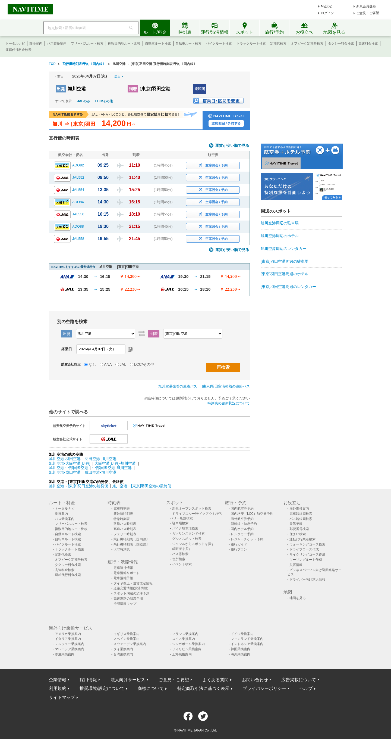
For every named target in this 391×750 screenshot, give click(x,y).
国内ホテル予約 (242, 529)
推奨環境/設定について (102, 688)
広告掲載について (298, 679)
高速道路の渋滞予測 (128, 598)
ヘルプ (306, 688)
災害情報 (295, 565)
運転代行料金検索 (18, 50)
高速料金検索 (368, 43)
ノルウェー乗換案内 (69, 644)
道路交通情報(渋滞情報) (130, 588)
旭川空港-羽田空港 (65, 459)
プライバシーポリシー (264, 688)
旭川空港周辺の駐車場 (280, 223)
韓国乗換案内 (240, 649)
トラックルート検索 (251, 43)
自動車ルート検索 (158, 43)
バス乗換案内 (57, 43)
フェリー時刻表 (124, 534)
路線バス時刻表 (124, 524)
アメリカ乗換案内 (68, 634)
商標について (151, 688)
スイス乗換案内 (183, 639)
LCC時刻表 (121, 549)
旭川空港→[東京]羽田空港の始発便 (79, 486)
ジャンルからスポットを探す (193, 544)
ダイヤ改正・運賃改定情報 (133, 583)
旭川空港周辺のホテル (280, 236)
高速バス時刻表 (124, 529)
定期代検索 (278, 43)
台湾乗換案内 (123, 654)
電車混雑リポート (126, 573)
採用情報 (88, 679)
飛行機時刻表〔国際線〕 (131, 544)
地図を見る (297, 598)
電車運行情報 (123, 568)
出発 (61, 88)
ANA (108, 364)
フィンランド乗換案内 (247, 639)
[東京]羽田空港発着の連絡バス (226, 386)
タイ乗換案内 (123, 649)
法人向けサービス (128, 679)
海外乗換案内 (299, 508)
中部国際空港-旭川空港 (112, 468)
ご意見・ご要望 (367, 13)
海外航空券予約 (242, 519)
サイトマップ (62, 697)
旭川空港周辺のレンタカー (283, 248)
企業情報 (57, 679)
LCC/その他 (104, 101)
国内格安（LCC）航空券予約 (252, 514)
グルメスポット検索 (186, 539)
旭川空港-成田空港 (65, 472)
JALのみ (83, 101)
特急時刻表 (121, 519)
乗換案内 (35, 43)
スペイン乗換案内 (126, 639)
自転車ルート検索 (188, 43)
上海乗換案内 (182, 654)
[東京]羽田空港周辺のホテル (284, 274)
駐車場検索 (180, 523)
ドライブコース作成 (304, 549)
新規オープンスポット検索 (191, 508)
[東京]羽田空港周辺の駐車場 (284, 261)
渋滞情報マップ (124, 604)
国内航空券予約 (242, 508)
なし (92, 364)
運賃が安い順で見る (232, 146)
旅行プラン (239, 549)
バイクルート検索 (219, 43)
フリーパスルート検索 (87, 43)
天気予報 (295, 524)
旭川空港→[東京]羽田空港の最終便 (141, 486)
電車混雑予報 (123, 578)
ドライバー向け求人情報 (307, 579)
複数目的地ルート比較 (124, 43)
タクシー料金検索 (341, 43)
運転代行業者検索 (302, 539)
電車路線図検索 (300, 514)
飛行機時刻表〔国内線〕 (131, 539)
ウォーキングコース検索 (307, 544)
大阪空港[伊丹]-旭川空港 (115, 463)
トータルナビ (15, 43)
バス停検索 (180, 554)
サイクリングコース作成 (307, 554)
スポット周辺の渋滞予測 (131, 593)
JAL (123, 364)
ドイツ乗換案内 (242, 634)
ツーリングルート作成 (305, 560)
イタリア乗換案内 (68, 639)
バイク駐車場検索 (185, 528)
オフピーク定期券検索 (307, 43)
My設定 (326, 6)
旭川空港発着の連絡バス (177, 386)
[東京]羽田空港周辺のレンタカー (288, 286)
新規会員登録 (366, 6)
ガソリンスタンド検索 (188, 533)
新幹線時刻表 (123, 514)
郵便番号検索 (299, 529)
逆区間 (199, 89)
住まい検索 (297, 534)
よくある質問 (216, 679)
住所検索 (178, 559)
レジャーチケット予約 (247, 539)
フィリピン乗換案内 (186, 649)
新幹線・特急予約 (244, 524)
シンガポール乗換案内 (188, 644)
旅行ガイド (239, 544)
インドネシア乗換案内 (247, 644)
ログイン (327, 13)
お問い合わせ (255, 679)
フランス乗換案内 (185, 634)
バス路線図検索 (300, 519)
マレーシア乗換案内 (69, 649)
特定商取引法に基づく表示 (203, 688)
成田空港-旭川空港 (100, 472)
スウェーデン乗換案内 (129, 644)
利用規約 (57, 688)
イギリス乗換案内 (126, 634)
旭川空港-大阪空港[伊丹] (69, 463)
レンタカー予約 (242, 534)
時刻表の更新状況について (228, 403)
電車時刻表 (121, 508)
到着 (133, 88)
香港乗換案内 (64, 654)
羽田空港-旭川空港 (100, 459)
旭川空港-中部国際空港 (68, 468)
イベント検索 (182, 564)
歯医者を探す (182, 549)
